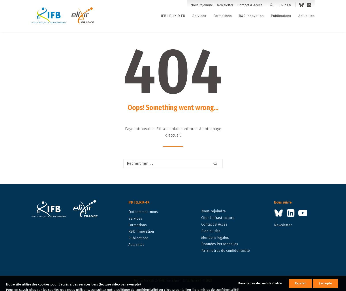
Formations (222, 16)
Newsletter (225, 5)
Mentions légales (215, 237)
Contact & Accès (250, 5)
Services (199, 16)
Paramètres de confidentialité (225, 250)
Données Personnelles (219, 244)
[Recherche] (173, 163)
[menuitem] (201, 5)
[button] (271, 4)
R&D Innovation (251, 16)
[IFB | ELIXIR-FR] (64, 16)
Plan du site (210, 231)
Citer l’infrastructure (217, 218)
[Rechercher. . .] (173, 163)
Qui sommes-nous (143, 212)
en (289, 5)
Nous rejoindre (202, 5)
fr (282, 5)
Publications (281, 16)
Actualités (306, 16)
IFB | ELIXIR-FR (173, 16)
